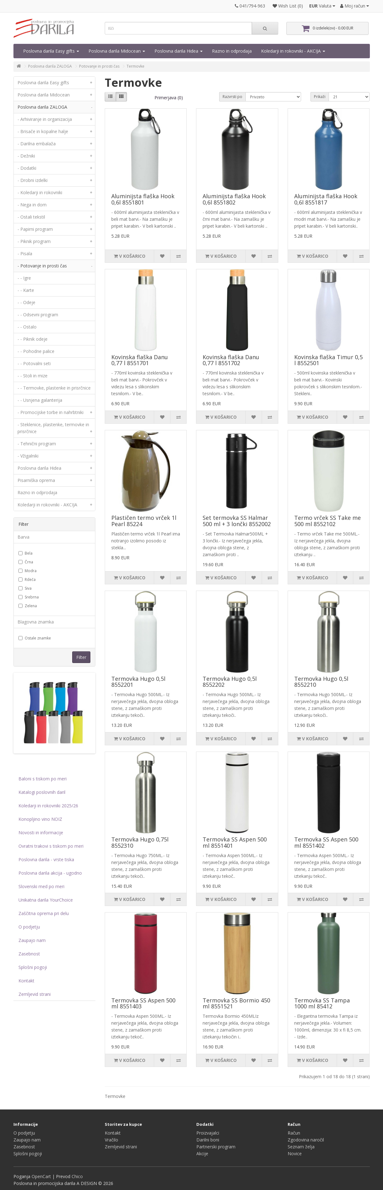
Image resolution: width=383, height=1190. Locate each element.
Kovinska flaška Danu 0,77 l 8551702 (231, 360)
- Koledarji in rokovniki (56, 193)
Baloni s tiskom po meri (42, 779)
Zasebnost (29, 954)
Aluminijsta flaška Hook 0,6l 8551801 (142, 199)
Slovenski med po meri (41, 886)
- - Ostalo (27, 327)
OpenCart (41, 1176)
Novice (295, 1153)
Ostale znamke (34, 638)
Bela (25, 553)
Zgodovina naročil (306, 1140)
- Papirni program (56, 229)
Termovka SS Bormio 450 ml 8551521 (236, 1003)
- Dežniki (56, 156)
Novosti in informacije (40, 833)
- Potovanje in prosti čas (56, 266)
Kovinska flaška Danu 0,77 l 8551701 (139, 360)
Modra (27, 570)
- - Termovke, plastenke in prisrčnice (54, 388)
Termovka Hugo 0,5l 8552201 (138, 682)
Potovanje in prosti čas (99, 66)
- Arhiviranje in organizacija (56, 119)
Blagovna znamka (36, 622)
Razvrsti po (232, 96)
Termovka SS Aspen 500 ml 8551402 (326, 842)
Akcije (202, 1153)
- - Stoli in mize (33, 376)
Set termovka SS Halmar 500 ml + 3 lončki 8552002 (237, 521)
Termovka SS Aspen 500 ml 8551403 (143, 1003)
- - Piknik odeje (33, 339)
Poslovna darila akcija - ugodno (50, 873)
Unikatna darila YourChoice (45, 900)
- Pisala (56, 254)
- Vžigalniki (56, 456)
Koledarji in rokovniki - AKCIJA (293, 51)
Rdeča (27, 579)
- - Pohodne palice (36, 351)
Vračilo (111, 1140)
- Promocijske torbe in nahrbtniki (56, 412)
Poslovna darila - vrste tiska (46, 859)
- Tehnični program (56, 444)
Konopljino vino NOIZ (40, 819)
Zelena (27, 605)
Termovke (135, 66)
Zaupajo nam (32, 940)
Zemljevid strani (34, 994)
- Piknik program (56, 241)
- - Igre (24, 278)
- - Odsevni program (38, 315)
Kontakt (26, 981)
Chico (77, 1176)
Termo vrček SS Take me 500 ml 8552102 (327, 521)
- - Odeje (26, 302)
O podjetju (29, 927)
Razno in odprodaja (232, 51)
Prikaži (319, 96)
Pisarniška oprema (56, 480)
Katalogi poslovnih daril (41, 792)
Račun (294, 1133)
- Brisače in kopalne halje (56, 131)
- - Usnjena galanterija (40, 400)
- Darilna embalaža (56, 144)
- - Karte (26, 290)
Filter (81, 657)
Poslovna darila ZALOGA (50, 66)
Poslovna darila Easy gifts (51, 51)
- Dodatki (56, 168)
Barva (23, 537)
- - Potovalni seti (34, 363)
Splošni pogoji (32, 967)
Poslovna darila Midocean (116, 51)
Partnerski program (215, 1147)
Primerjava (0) (168, 98)
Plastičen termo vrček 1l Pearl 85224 (143, 521)
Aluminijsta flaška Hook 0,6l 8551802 (234, 199)
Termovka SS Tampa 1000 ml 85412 (322, 1003)
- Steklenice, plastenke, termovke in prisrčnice (56, 429)
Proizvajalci (207, 1133)
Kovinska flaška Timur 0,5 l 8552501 (328, 360)
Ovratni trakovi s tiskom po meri (50, 846)
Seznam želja (301, 1147)
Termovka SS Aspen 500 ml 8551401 (235, 842)
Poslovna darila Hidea (178, 51)
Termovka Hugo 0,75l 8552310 (140, 842)
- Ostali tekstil (56, 217)
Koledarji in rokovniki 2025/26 (48, 806)
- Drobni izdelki (56, 180)
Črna (25, 562)
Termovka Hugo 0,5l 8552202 (230, 682)
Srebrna (28, 597)
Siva (25, 588)
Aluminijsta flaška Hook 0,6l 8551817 (325, 199)
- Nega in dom (56, 205)
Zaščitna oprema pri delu (43, 913)
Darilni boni (207, 1140)
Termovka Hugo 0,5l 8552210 (321, 682)
